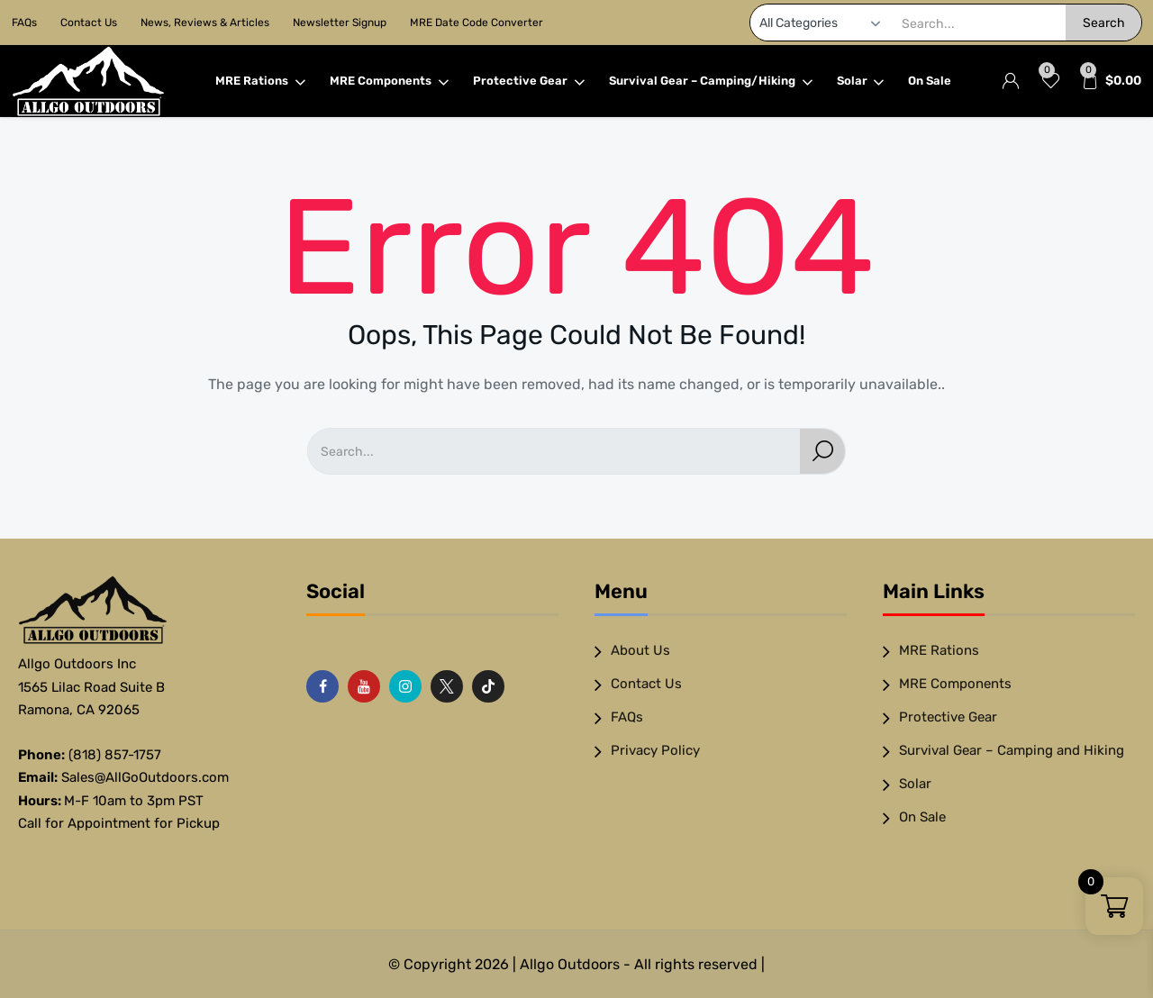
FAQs (24, 22)
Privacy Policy (655, 750)
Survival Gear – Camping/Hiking (711, 81)
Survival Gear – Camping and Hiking (1011, 750)
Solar (861, 81)
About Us (640, 650)
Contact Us (88, 22)
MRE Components (389, 81)
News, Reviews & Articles (205, 22)
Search (1104, 23)
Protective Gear (529, 81)
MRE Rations (260, 81)
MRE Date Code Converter (476, 22)
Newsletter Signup (339, 22)
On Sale (929, 80)
